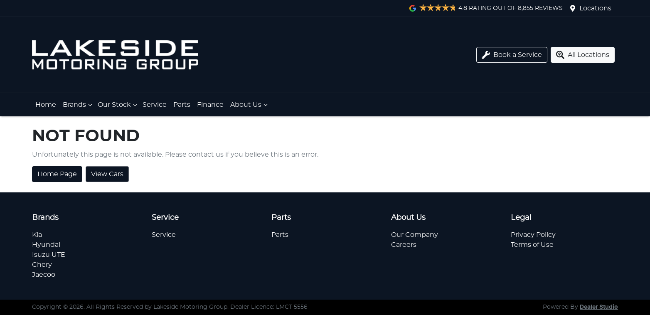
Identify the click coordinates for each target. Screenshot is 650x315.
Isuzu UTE (48, 254)
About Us (250, 105)
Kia (37, 234)
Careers (403, 244)
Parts (181, 104)
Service (155, 104)
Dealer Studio (599, 307)
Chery (42, 264)
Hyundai (46, 244)
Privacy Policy (533, 234)
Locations (595, 8)
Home (45, 104)
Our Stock (118, 105)
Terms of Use (532, 244)
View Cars (107, 174)
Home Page (57, 174)
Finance (210, 104)
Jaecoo (43, 274)
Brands (78, 105)
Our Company (414, 234)
